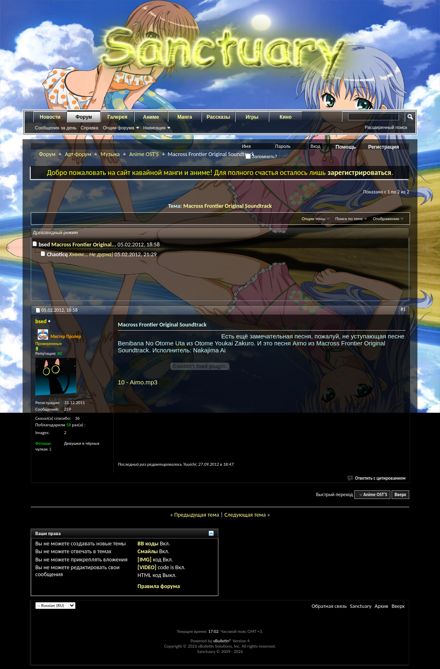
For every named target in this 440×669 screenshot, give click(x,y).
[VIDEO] (147, 567)
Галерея (117, 117)
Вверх (400, 494)
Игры (251, 117)
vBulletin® (222, 641)
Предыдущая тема (196, 514)
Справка (89, 127)
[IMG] (144, 559)
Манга (184, 117)
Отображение (386, 218)
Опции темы (313, 218)
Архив (381, 606)
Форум (84, 117)
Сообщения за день (55, 127)
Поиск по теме (349, 218)
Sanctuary (360, 606)
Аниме (151, 117)
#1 (403, 309)
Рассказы (218, 117)
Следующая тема (245, 514)
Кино (285, 117)
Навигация (154, 127)
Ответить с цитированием (377, 478)
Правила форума (159, 586)
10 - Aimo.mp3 (138, 382)
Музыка (110, 154)
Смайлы (148, 551)
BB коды (148, 543)
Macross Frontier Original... (83, 244)
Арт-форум (78, 154)
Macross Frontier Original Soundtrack (227, 205)
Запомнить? (261, 156)
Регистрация (383, 147)
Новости (50, 117)
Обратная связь (329, 606)
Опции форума (118, 127)
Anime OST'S (144, 154)
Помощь (346, 147)
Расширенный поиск (385, 127)
